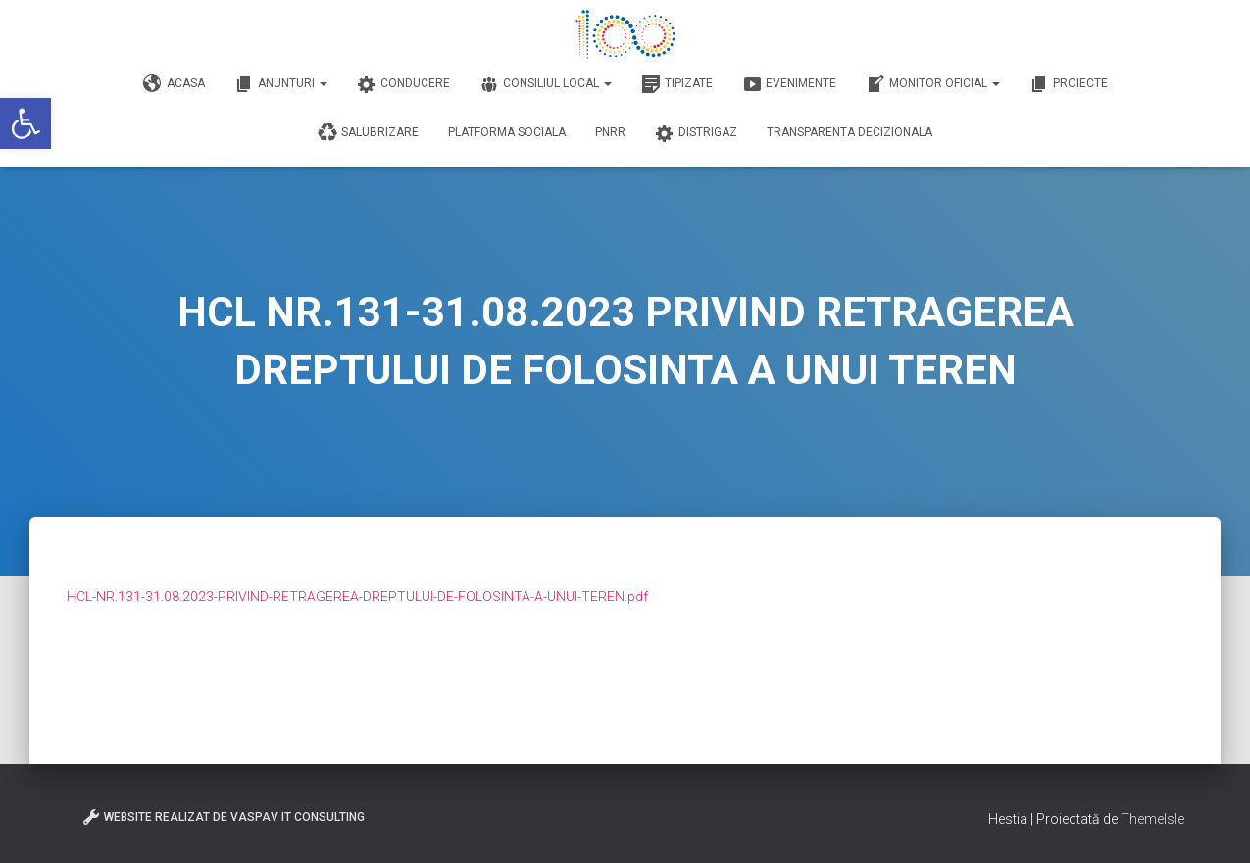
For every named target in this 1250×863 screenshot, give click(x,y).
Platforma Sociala (507, 132)
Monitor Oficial (933, 84)
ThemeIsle (1152, 819)
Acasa (174, 84)
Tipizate (677, 84)
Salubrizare (368, 133)
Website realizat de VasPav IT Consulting (223, 817)
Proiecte (1068, 84)
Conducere (403, 84)
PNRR (610, 132)
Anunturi (280, 84)
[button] (25, 123)
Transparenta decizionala (849, 132)
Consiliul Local (545, 84)
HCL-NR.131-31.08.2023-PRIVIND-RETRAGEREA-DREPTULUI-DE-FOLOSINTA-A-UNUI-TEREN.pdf (357, 596)
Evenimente (789, 84)
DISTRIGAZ (696, 133)
